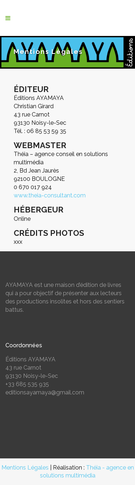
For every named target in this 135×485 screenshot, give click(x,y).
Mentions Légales (25, 467)
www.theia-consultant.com (50, 195)
